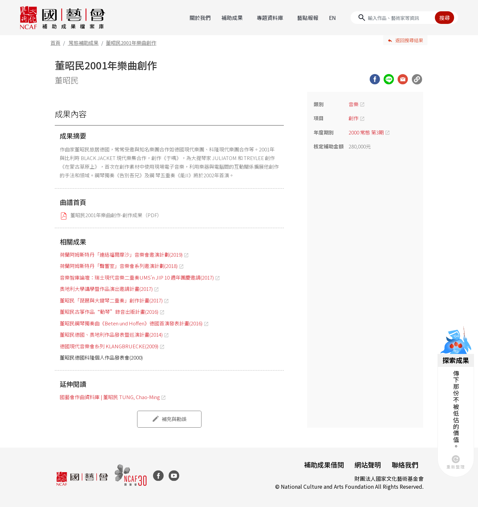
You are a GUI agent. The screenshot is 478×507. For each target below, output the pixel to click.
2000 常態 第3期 (366, 132)
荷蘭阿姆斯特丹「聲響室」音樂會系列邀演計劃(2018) (119, 265)
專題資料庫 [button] (270, 18)
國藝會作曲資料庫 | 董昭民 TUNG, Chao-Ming (110, 396)
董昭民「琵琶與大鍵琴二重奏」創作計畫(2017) (111, 300)
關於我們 (200, 18)
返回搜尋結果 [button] (409, 40)
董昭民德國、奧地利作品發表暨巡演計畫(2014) (111, 334)
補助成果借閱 (324, 464)
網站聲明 (368, 464)
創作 (353, 118)
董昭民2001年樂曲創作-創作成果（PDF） (116, 214)
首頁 (55, 42)
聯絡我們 (405, 464)
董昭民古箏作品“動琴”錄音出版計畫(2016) (109, 311)
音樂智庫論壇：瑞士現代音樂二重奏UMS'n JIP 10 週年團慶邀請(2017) (137, 277)
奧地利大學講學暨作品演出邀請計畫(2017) (106, 288)
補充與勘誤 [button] (174, 418)
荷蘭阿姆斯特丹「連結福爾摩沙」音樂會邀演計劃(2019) (121, 254)
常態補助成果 (84, 42)
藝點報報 (307, 18)
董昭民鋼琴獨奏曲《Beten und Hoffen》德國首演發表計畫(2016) (131, 323)
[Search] (404, 17)
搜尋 (444, 18)
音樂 (353, 104)
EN (332, 18)
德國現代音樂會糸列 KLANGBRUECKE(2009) (109, 346)
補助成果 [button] (232, 18)
